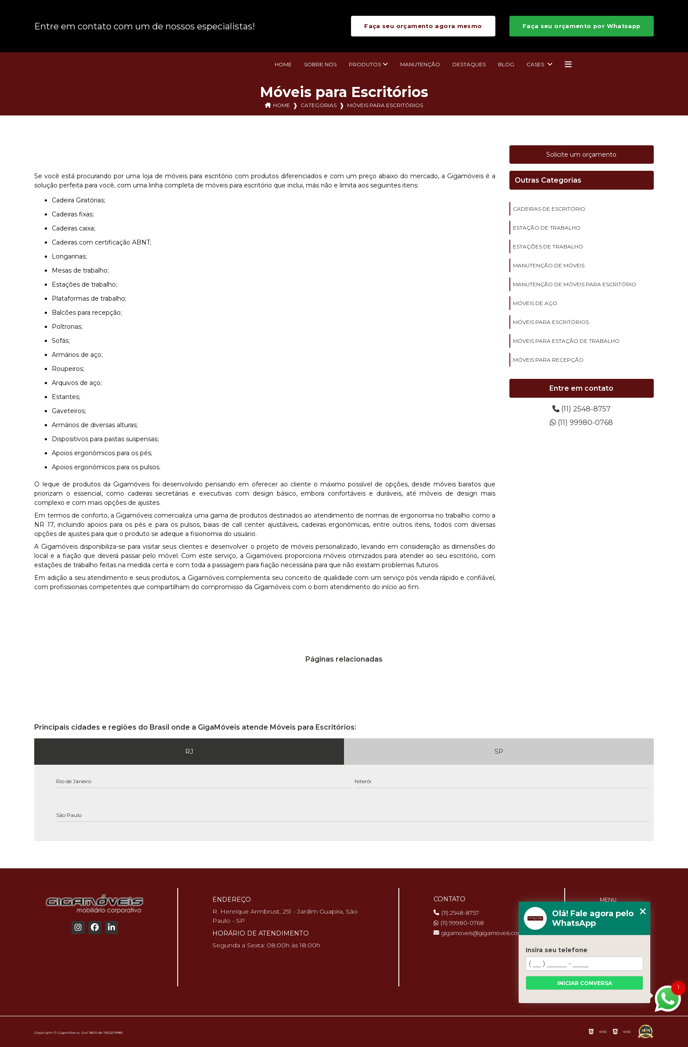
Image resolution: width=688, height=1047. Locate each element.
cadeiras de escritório (549, 208)
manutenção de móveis (548, 265)
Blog (506, 64)
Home (283, 64)
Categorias (319, 105)
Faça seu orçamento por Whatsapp (582, 26)
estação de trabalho (546, 227)
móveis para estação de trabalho (566, 341)
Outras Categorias (548, 180)
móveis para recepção (548, 359)
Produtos (365, 64)
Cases (536, 64)
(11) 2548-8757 (581, 409)
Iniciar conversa (584, 983)
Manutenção (420, 64)
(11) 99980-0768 (581, 422)
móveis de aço (535, 303)
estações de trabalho (548, 246)
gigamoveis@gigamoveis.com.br (482, 933)
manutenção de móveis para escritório (574, 284)
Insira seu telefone (557, 949)
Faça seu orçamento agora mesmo (423, 26)
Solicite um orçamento (581, 154)
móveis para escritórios (551, 322)
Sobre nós (320, 64)
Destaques (469, 64)
